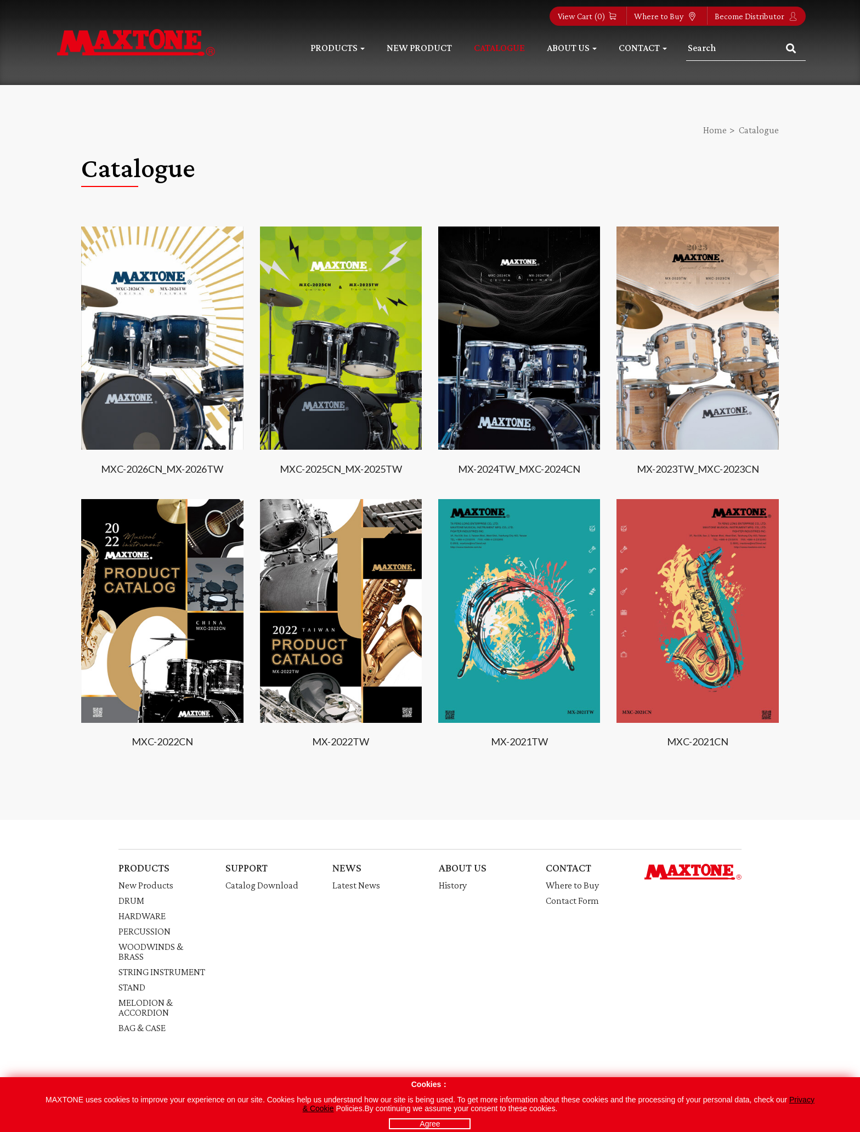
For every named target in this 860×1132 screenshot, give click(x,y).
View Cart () (587, 16)
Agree (430, 1123)
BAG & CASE (142, 1027)
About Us (572, 47)
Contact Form (572, 900)
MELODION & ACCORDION (145, 1007)
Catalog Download (261, 885)
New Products (145, 885)
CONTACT (568, 868)
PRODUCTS (143, 868)
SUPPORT (246, 868)
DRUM (131, 900)
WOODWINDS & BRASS (150, 951)
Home (715, 129)
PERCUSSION (144, 931)
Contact (643, 47)
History (453, 885)
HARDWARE (142, 915)
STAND (131, 987)
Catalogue (499, 47)
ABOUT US (462, 868)
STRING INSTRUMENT (161, 971)
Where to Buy (665, 16)
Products (337, 47)
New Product (419, 47)
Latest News (356, 885)
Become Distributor (756, 16)
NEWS (346, 868)
